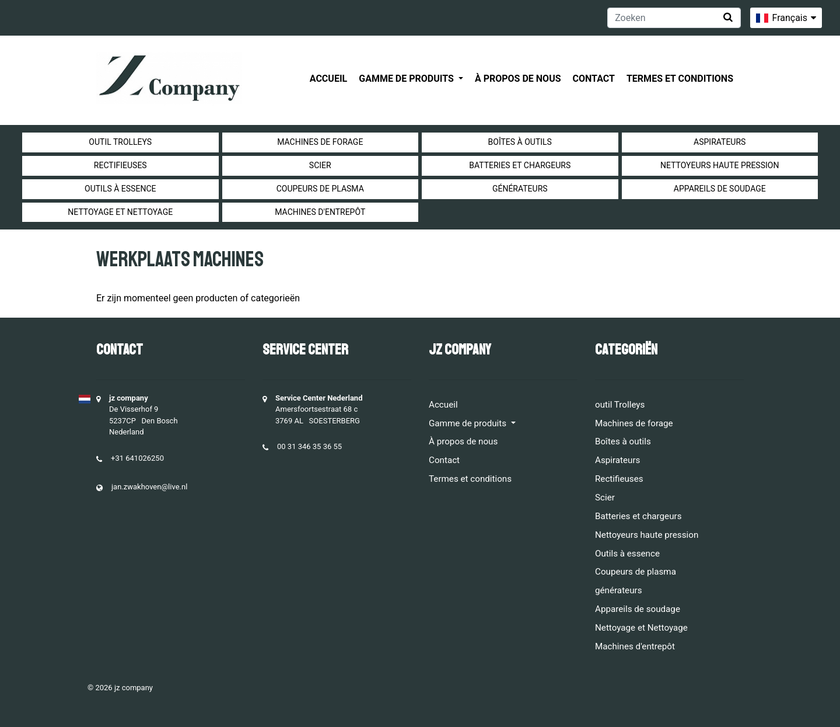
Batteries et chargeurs (519, 165)
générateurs (520, 188)
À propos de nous (518, 78)
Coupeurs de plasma (320, 188)
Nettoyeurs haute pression (719, 165)
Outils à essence (120, 188)
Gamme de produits (407, 78)
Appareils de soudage (720, 188)
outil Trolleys (120, 142)
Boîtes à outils (520, 142)
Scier (320, 165)
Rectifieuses (120, 165)
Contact (594, 78)
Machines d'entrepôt (320, 212)
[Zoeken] (674, 18)
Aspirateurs (720, 142)
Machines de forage (320, 142)
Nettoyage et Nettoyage (120, 212)
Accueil (328, 78)
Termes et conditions (679, 78)
